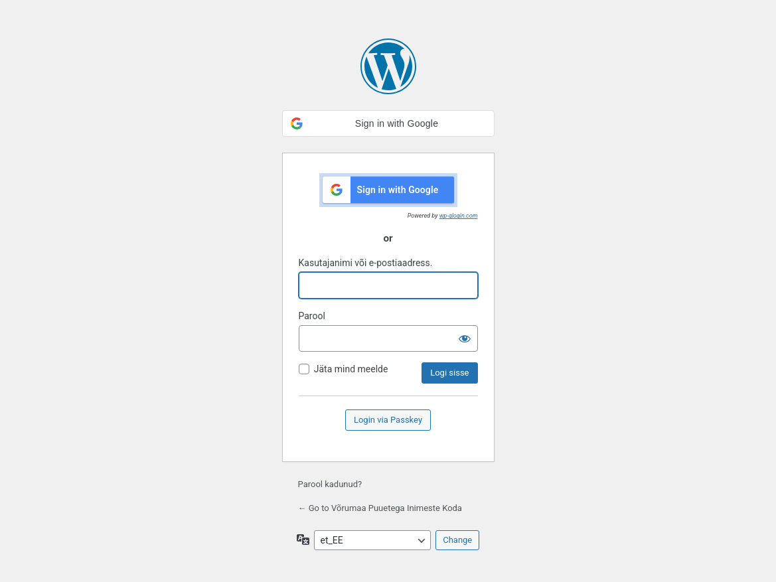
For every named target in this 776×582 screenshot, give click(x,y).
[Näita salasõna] (464, 338)
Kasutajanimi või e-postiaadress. (366, 262)
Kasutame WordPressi (388, 66)
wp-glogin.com (458, 215)
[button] (388, 123)
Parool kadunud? (330, 484)
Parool (312, 316)
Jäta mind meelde (351, 369)
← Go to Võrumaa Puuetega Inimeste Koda (380, 508)
